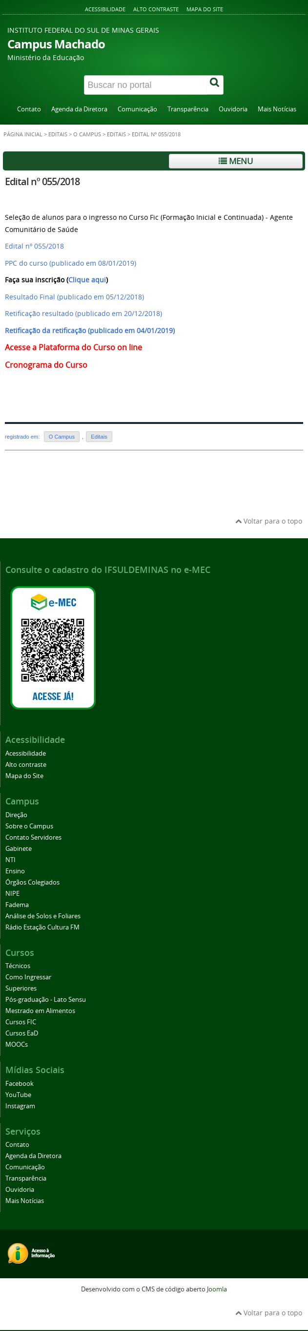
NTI (10, 860)
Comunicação (137, 109)
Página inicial (22, 134)
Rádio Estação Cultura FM (42, 927)
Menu (236, 161)
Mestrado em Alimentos (40, 1011)
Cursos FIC (20, 1022)
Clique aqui (87, 279)
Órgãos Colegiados (32, 882)
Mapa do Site (204, 9)
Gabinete (18, 849)
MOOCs (16, 1044)
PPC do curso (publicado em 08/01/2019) (70, 263)
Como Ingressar (28, 977)
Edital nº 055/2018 (42, 181)
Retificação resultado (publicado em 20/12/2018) (83, 313)
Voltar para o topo (268, 521)
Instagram (20, 1106)
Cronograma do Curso (46, 364)
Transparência (187, 109)
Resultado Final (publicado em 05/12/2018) (74, 296)
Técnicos (17, 966)
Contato (29, 109)
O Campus (87, 134)
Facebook (19, 1083)
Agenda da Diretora (79, 109)
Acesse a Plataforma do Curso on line (74, 347)
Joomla (217, 1289)
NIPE (12, 893)
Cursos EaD (21, 1033)
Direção (16, 815)
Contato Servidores (33, 837)
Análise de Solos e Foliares (43, 916)
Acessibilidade (105, 9)
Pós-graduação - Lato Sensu (45, 999)
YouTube (18, 1095)
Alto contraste (156, 9)
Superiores (21, 988)
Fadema (17, 905)
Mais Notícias (277, 109)
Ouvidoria (233, 109)
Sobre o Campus (29, 826)
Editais (57, 134)
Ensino (15, 871)
